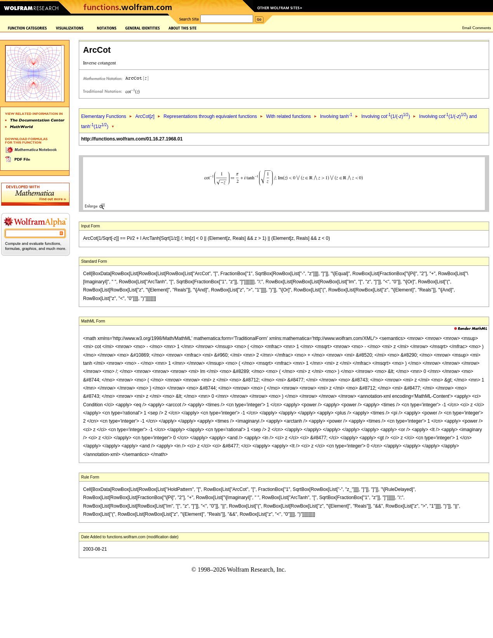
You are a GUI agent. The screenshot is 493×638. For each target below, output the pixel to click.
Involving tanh (336, 116)
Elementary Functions (103, 116)
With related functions (288, 116)
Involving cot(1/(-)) (385, 116)
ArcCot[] (144, 116)
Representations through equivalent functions (210, 116)
